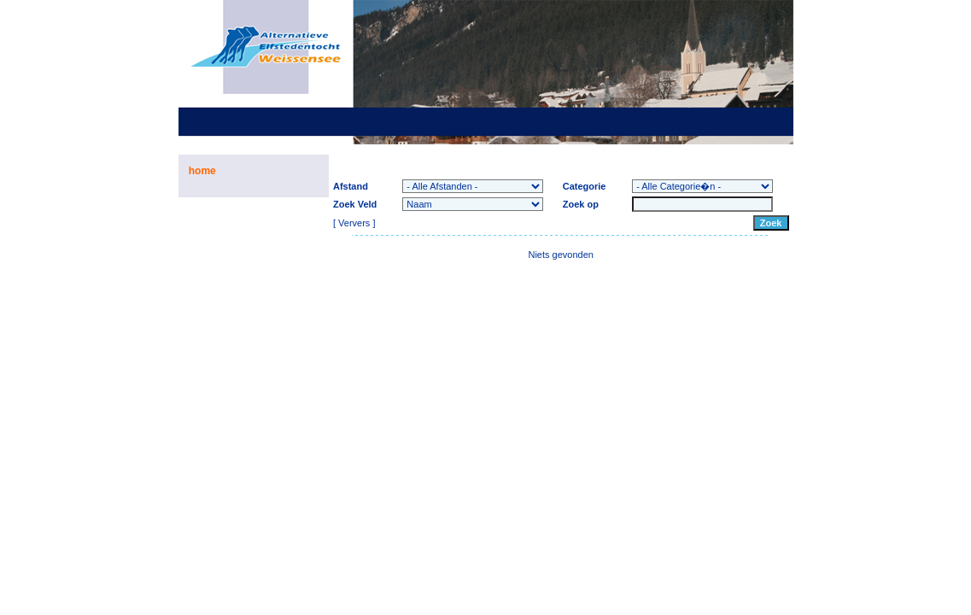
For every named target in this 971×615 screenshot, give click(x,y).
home (202, 171)
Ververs (354, 223)
